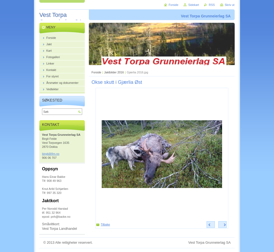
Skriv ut (229, 4)
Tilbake (105, 224)
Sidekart (193, 4)
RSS (212, 4)
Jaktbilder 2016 (114, 72)
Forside (96, 72)
